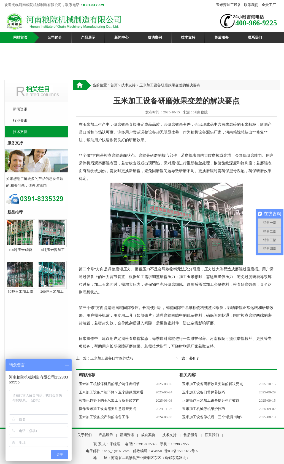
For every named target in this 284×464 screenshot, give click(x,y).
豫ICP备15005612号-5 (181, 451)
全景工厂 (269, 5)
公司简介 (55, 37)
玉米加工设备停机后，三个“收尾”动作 (212, 417)
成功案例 (155, 37)
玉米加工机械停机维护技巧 (203, 409)
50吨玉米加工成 (20, 291)
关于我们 (84, 435)
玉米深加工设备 (228, 5)
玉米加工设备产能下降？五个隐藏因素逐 (111, 392)
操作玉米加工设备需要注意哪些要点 (107, 409)
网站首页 (20, 37)
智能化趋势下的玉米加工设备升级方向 (109, 400)
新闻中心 (121, 37)
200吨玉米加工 (52, 291)
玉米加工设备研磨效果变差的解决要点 (212, 384)
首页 (114, 85)
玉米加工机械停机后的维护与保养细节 (109, 384)
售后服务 (221, 37)
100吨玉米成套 (20, 250)
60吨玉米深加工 (52, 250)
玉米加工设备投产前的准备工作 (104, 417)
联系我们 (251, 5)
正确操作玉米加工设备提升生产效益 (210, 400)
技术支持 (188, 37)
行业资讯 (20, 120)
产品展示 (88, 37)
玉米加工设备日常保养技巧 (111, 358)
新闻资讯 (20, 109)
